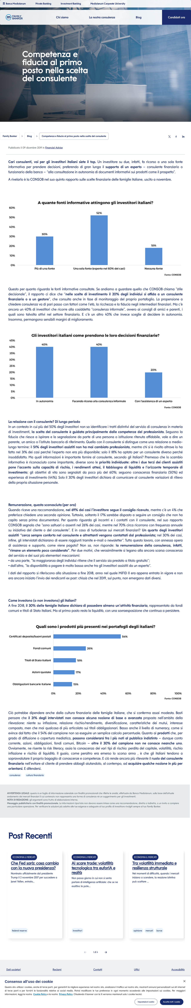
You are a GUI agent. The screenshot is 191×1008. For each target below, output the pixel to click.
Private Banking (44, 3)
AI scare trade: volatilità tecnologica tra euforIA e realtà (93, 868)
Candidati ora (176, 17)
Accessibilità (178, 969)
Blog (138, 17)
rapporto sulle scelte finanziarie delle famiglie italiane (104, 179)
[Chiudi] (184, 984)
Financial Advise (54, 147)
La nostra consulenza (102, 17)
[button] (106, 952)
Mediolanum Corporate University (108, 3)
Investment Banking (71, 3)
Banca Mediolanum (14, 3)
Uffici (136, 969)
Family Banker (10, 136)
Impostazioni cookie (146, 1005)
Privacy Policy (66, 997)
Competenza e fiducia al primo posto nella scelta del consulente (74, 136)
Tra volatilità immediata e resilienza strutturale (154, 865)
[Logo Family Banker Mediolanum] (14, 17)
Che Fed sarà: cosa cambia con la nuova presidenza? (35, 865)
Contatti (97, 969)
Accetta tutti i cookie (171, 1005)
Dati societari (13, 969)
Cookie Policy (40, 997)
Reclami (57, 969)
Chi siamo (62, 17)
